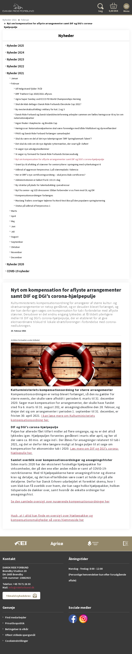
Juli (13, 231)
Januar (14, 78)
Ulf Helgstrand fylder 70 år (28, 88)
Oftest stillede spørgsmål (20, 635)
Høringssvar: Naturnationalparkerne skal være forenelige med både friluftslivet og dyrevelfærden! (65, 128)
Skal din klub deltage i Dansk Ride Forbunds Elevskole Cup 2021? (48, 104)
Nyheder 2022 (15, 66)
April (13, 216)
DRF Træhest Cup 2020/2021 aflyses (33, 93)
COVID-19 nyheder (18, 271)
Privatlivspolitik (14, 623)
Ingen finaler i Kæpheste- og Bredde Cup (36, 123)
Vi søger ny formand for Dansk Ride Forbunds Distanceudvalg (46, 154)
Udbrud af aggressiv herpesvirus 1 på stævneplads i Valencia (46, 169)
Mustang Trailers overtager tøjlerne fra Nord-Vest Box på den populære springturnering (60, 200)
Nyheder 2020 (15, 264)
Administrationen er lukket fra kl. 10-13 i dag (37, 179)
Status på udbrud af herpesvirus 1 (32, 205)
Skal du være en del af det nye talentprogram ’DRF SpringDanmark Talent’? (53, 138)
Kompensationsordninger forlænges (34, 195)
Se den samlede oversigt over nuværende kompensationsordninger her (60, 501)
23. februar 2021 (18, 330)
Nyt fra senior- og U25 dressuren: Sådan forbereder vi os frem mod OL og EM (54, 190)
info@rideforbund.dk (21, 587)
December (16, 257)
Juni (13, 226)
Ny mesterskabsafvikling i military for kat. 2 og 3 (40, 109)
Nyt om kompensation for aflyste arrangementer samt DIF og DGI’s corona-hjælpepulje (59, 159)
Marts (14, 210)
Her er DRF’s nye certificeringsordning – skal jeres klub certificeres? (50, 174)
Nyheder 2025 (15, 46)
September (17, 241)
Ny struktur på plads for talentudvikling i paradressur (42, 185)
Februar (25, 19)
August (14, 236)
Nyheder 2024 (15, 52)
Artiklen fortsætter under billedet (25, 340)
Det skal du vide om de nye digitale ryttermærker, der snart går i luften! (51, 143)
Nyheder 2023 (15, 59)
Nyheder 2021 (10, 19)
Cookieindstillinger (16, 640)
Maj (13, 221)
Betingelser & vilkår (16, 629)
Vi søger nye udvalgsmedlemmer (32, 148)
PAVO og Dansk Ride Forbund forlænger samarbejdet (42, 133)
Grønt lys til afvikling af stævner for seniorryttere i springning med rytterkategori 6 (58, 164)
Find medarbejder (15, 617)
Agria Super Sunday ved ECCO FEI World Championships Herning (48, 99)
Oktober (15, 247)
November (16, 252)
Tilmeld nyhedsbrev (21, 596)
